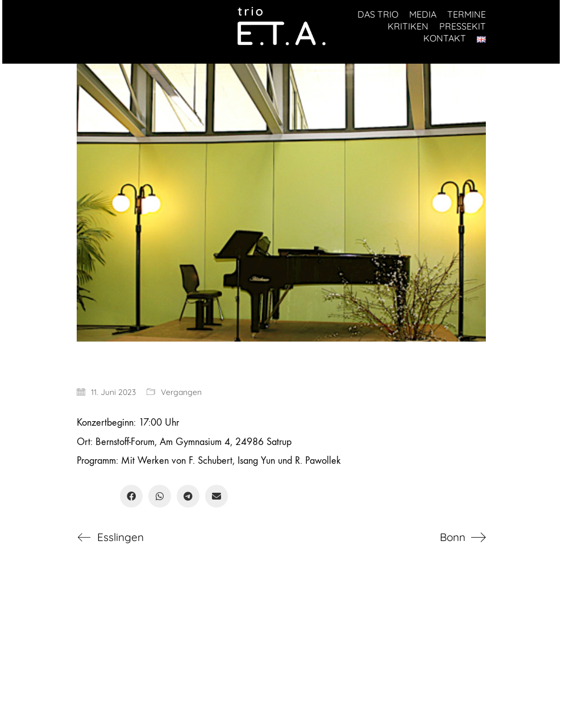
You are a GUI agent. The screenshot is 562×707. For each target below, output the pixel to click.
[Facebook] (131, 496)
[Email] (216, 496)
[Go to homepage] (281, 26)
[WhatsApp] (159, 496)
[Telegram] (188, 496)
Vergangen (181, 392)
